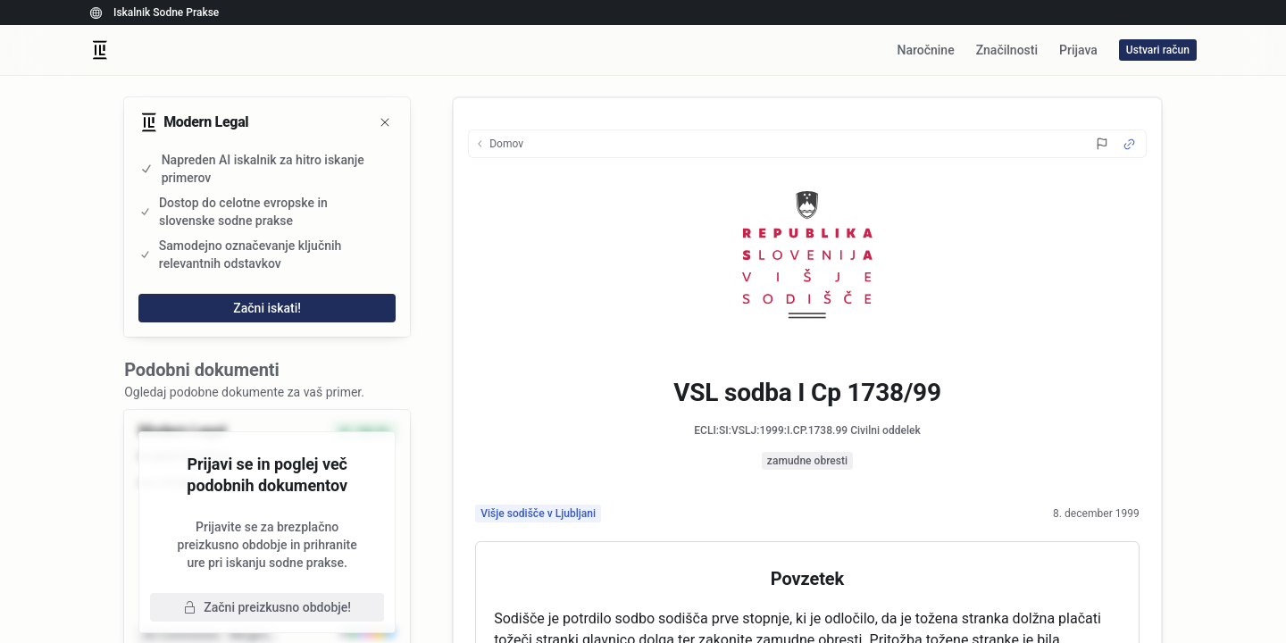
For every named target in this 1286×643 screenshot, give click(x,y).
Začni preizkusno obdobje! (267, 607)
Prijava (1078, 50)
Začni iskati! (267, 308)
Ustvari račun (1158, 50)
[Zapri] (385, 122)
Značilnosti (1007, 50)
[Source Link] (1129, 144)
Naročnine (925, 50)
